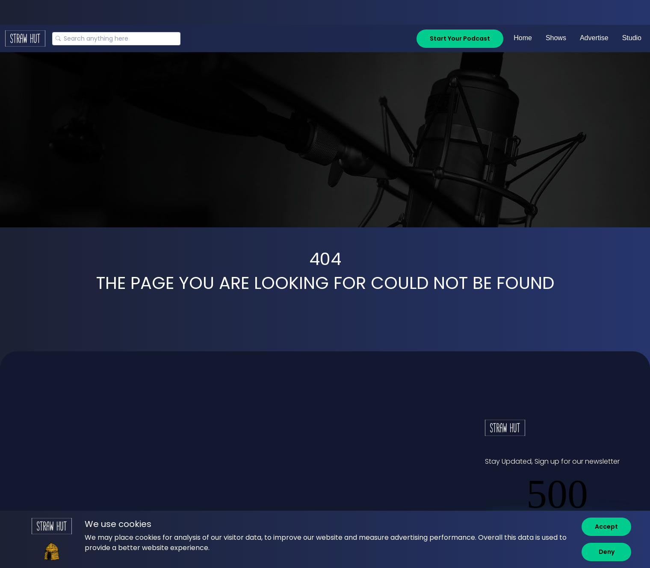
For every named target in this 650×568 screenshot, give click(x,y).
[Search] (116, 38)
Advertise (594, 37)
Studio (631, 37)
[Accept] (606, 527)
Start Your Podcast (460, 38)
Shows (556, 37)
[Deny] (606, 552)
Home (523, 37)
